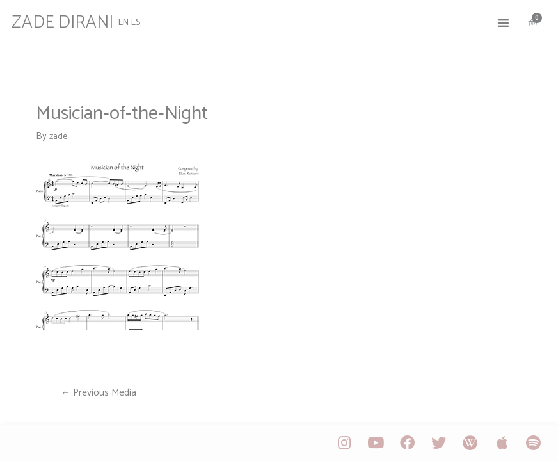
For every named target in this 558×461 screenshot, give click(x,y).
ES (143, 19)
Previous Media (100, 393)
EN (129, 19)
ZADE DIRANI (70, 19)
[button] (497, 19)
